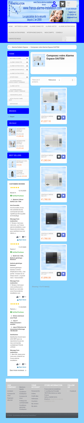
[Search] (68, 39)
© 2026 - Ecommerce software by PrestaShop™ (22, 415)
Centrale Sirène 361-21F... (47, 234)
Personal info (35, 391)
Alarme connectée (37, 26)
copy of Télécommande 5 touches (15, 322)
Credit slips (34, 396)
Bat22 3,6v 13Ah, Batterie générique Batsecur (17, 257)
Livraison (10, 391)
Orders (33, 393)
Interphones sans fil (35, 32)
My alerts (34, 406)
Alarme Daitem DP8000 (17, 32)
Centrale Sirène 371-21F (47, 273)
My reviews (34, 403)
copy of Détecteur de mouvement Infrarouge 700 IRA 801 (18, 329)
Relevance (55, 80)
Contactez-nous (15, 38)
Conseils (59, 32)
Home (11, 26)
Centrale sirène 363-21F (47, 156)
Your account (35, 386)
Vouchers (34, 401)
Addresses (34, 398)
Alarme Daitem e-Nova (67, 26)
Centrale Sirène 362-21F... (47, 195)
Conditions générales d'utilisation (23, 407)
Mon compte (49, 32)
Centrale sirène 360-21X (47, 117)
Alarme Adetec (51, 26)
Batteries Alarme (21, 26)
